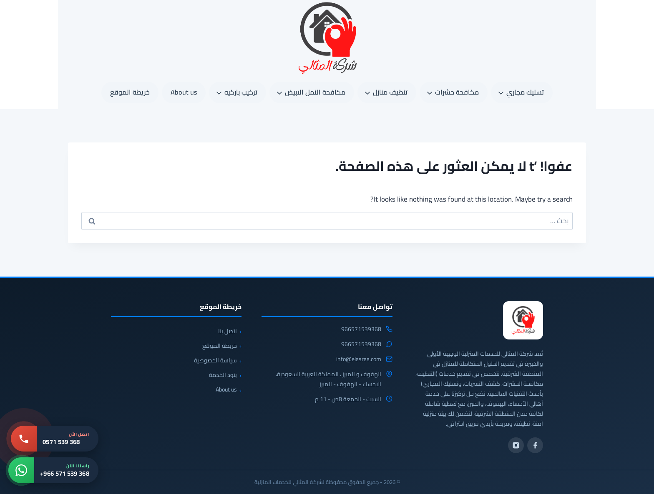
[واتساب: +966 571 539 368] (53, 470)
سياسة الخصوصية (215, 360)
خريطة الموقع (130, 92)
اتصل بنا (227, 331)
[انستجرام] (516, 445)
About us (184, 92)
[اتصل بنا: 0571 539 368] (54, 439)
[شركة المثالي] (523, 320)
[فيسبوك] (535, 445)
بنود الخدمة (223, 374)
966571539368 (361, 329)
